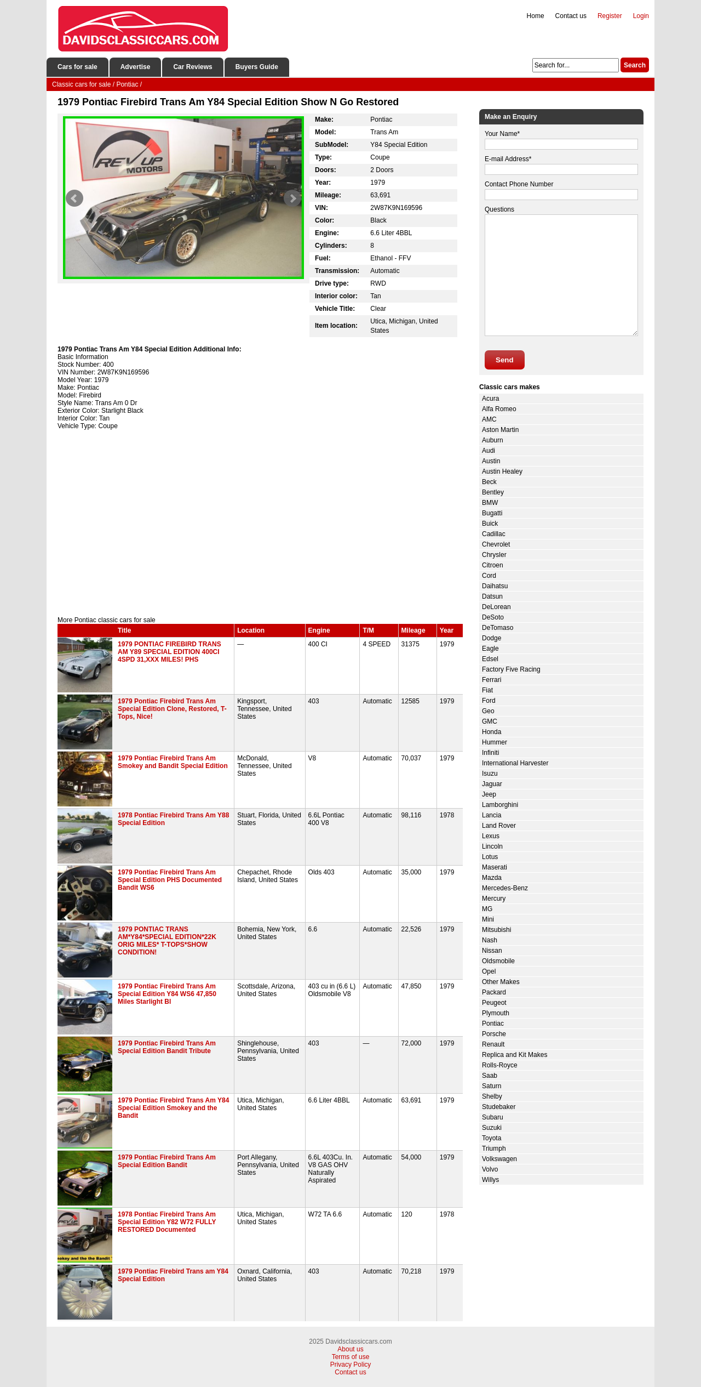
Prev (74, 198)
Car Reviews (192, 67)
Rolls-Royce (500, 1065)
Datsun (492, 596)
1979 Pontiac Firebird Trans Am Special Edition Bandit (167, 1161)
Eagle (490, 648)
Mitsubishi (496, 930)
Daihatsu (495, 586)
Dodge (491, 638)
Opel (489, 971)
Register (609, 16)
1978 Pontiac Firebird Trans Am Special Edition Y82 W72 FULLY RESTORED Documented (167, 1221)
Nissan (492, 950)
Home (535, 16)
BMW (490, 503)
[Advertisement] (260, 523)
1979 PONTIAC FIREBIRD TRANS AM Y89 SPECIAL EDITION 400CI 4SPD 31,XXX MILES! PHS (169, 651)
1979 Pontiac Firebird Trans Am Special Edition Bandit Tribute (167, 1047)
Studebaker (498, 1107)
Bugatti (492, 513)
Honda (491, 732)
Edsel (490, 659)
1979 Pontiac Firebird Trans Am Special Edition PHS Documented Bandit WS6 (170, 879)
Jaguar (492, 784)
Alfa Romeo (499, 409)
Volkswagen (499, 1159)
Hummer (494, 742)
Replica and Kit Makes (514, 1055)
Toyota (491, 1138)
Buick (490, 523)
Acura (490, 398)
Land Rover (499, 825)
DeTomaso (497, 628)
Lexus (490, 836)
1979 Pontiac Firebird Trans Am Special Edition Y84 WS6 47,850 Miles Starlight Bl (167, 993)
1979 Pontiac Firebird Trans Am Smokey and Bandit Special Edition (173, 762)
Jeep (489, 794)
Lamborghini (500, 805)
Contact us (571, 16)
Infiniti (490, 753)
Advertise (135, 67)
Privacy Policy (350, 1364)
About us (350, 1349)
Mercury (493, 898)
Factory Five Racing (511, 669)
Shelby (492, 1096)
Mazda (492, 878)
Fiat (487, 690)
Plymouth (495, 1013)
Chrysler (494, 555)
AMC (489, 419)
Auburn (492, 440)
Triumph (494, 1148)
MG (487, 909)
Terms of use (351, 1357)
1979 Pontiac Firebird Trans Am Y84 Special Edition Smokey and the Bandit (173, 1107)
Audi (488, 450)
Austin (491, 461)
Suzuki (492, 1128)
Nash (489, 940)
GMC (489, 721)
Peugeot (494, 1003)
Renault (493, 1044)
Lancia (491, 815)
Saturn (491, 1086)
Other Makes (501, 982)
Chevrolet (496, 544)
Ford (489, 700)
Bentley (493, 492)
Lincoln (492, 846)
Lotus (490, 857)
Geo (488, 711)
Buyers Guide (256, 67)
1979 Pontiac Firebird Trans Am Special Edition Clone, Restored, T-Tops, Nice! (172, 708)
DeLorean (496, 607)
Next (292, 198)
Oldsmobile (498, 961)
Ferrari (491, 680)
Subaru (492, 1117)
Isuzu (490, 773)
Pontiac (493, 1023)
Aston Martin (500, 430)
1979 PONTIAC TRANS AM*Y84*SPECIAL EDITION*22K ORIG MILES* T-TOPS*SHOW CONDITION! (167, 940)
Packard (494, 992)
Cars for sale (77, 67)
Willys (490, 1180)
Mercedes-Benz (505, 888)
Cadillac (493, 534)
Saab (489, 1075)
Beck (489, 482)
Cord (489, 575)
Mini (488, 919)
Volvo (490, 1169)
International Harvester (515, 763)
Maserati (494, 867)
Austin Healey (502, 471)
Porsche (494, 1034)
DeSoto (493, 617)
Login (641, 16)
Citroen (492, 565)
